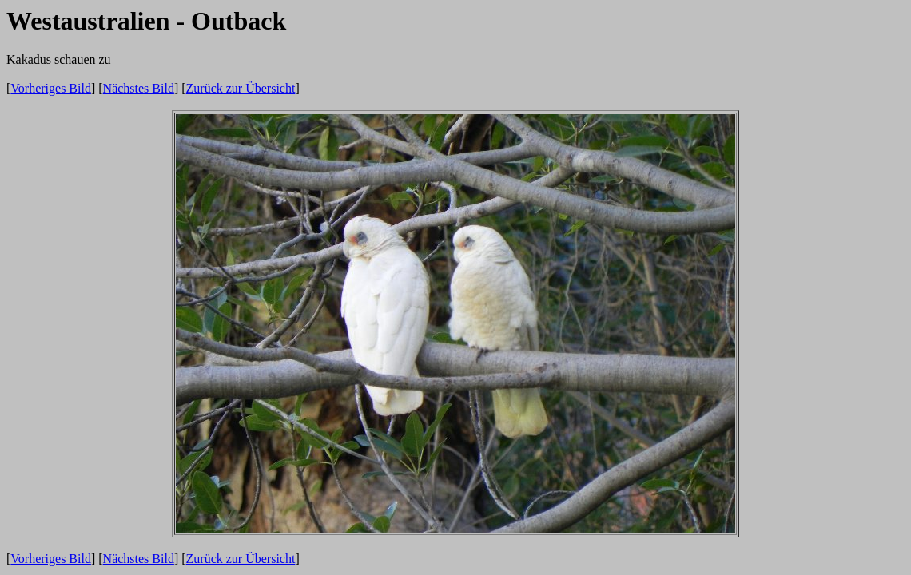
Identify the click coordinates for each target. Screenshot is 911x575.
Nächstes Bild (138, 88)
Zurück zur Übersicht (241, 88)
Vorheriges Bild (50, 88)
